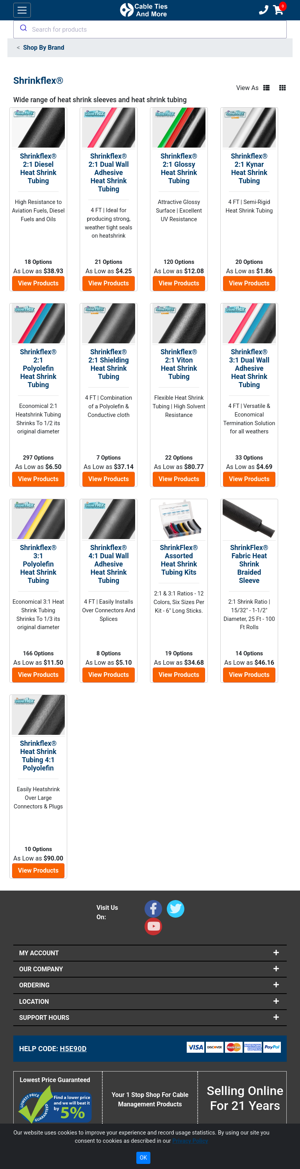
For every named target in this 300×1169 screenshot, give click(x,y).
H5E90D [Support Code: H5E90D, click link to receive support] (73, 1049)
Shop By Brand (43, 47)
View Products (38, 283)
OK (143, 1158)
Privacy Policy (190, 1141)
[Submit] (23, 27)
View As (247, 88)
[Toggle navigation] (22, 10)
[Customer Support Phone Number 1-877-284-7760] (263, 10)
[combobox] (150, 29)
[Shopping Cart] (278, 10)
